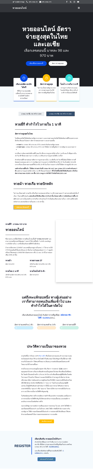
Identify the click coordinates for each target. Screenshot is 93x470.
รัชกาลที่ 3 (42, 357)
